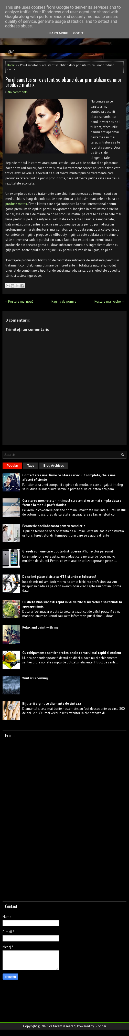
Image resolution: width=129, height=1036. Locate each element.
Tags (30, 465)
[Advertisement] (41, 820)
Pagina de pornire (64, 301)
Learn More (58, 33)
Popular (12, 465)
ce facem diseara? (62, 1026)
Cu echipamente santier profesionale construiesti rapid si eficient (71, 653)
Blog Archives (54, 465)
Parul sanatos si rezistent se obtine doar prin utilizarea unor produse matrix (63, 82)
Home (10, 51)
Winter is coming (35, 678)
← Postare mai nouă (18, 301)
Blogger (100, 1026)
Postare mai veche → (109, 301)
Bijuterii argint (33, 703)
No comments (18, 92)
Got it (78, 33)
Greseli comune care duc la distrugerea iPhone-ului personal (67, 551)
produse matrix (16, 204)
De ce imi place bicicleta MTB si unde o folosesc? (59, 577)
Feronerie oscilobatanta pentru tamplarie (53, 526)
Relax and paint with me (40, 627)
